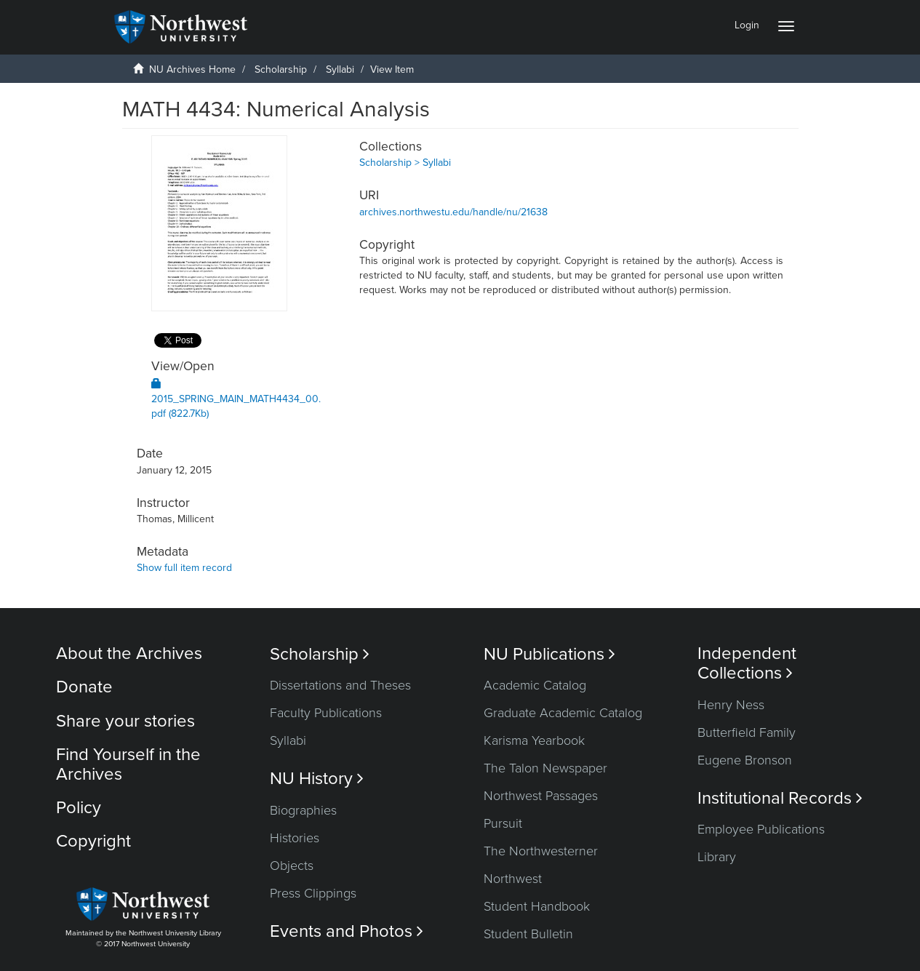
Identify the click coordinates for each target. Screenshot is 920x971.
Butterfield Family (746, 732)
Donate (84, 687)
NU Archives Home (192, 69)
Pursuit (503, 823)
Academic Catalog (535, 685)
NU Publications (549, 654)
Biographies (303, 810)
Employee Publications (761, 829)
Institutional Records (780, 798)
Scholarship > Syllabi (405, 162)
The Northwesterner (541, 851)
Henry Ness (730, 705)
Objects (291, 866)
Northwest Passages (541, 796)
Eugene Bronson (744, 760)
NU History (317, 778)
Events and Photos (346, 931)
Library (716, 857)
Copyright (93, 841)
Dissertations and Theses (340, 685)
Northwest (513, 879)
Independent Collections (746, 663)
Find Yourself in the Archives (128, 764)
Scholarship (281, 69)
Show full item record (184, 568)
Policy (78, 807)
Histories (294, 838)
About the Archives (129, 653)
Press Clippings (313, 893)
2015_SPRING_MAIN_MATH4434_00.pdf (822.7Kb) (236, 399)
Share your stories (125, 721)
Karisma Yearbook (534, 740)
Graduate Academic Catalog (563, 713)
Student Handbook (537, 906)
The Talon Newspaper (545, 768)
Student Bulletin (528, 934)
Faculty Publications (326, 713)
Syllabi (340, 69)
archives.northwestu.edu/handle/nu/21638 (453, 212)
